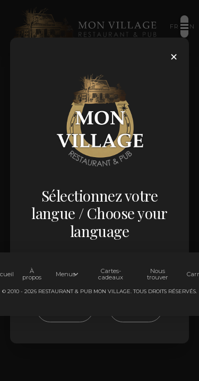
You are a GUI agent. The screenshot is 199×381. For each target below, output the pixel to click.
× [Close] (173, 57)
